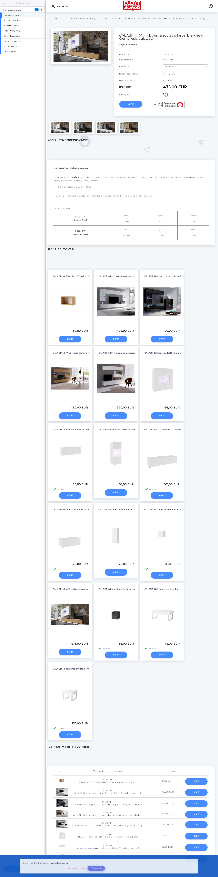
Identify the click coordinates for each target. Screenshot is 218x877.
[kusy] (149, 104)
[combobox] (185, 66)
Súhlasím (96, 868)
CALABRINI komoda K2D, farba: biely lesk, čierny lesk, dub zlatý (179, 353)
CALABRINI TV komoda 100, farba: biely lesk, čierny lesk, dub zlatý (89, 509)
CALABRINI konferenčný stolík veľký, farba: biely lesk (173, 589)
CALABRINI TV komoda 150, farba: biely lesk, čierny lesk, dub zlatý (180, 429)
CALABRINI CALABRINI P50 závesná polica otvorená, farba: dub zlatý (107, 780)
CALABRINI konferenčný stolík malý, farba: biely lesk (81, 669)
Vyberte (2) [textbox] (169, 66)
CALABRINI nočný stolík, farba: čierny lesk (121, 589)
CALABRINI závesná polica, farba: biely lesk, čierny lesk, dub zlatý (88, 429)
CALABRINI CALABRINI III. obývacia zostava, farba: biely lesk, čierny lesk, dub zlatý (107, 803)
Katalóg (59, 6)
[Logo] (132, 6)
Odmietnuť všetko (76, 868)
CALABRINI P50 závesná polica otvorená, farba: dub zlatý (84, 276)
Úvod (58, 18)
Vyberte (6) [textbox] (169, 74)
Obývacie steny (23, 3)
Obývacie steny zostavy (103, 18)
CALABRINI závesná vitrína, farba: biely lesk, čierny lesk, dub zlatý (134, 429)
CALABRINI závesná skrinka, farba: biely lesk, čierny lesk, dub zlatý (134, 509)
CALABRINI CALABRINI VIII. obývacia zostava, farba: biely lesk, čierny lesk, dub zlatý (107, 824)
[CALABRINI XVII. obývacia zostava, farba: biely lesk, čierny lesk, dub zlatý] (81, 29)
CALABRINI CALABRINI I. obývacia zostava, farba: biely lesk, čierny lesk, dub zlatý (107, 791)
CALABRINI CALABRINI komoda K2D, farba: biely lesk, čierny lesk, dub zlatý (107, 835)
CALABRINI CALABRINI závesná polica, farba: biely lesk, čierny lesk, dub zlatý (107, 846)
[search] (211, 7)
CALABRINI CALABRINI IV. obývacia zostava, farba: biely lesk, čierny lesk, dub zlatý (107, 813)
